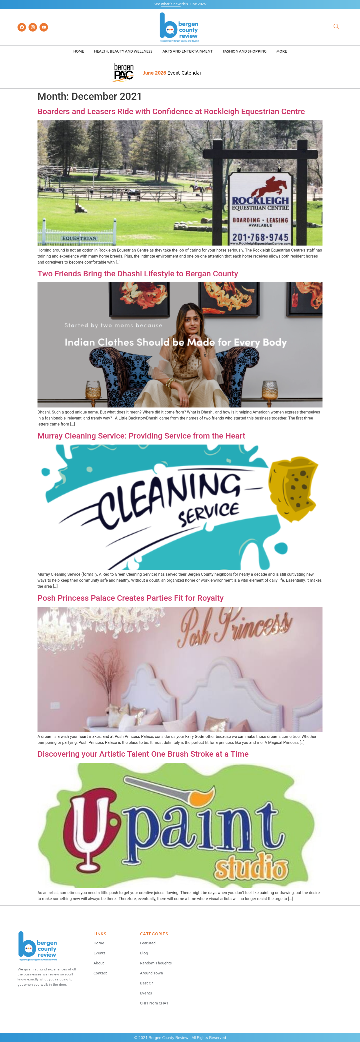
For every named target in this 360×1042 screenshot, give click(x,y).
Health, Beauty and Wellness (123, 51)
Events (100, 953)
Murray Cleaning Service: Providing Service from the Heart (141, 436)
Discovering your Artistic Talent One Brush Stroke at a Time (143, 754)
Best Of (146, 983)
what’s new (171, 4)
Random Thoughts (156, 963)
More (281, 51)
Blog (144, 953)
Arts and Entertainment (187, 51)
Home (78, 51)
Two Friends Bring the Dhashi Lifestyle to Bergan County (138, 273)
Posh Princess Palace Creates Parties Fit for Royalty (131, 598)
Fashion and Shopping (244, 51)
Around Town (151, 973)
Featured (148, 943)
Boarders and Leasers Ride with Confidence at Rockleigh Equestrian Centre (171, 111)
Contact (100, 973)
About (99, 963)
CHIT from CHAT (154, 1003)
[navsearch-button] (336, 27)
